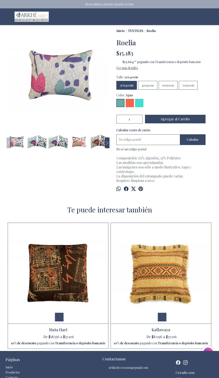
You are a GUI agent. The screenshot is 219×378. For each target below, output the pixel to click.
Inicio (9, 324)
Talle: (127, 77)
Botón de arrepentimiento (137, 371)
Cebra (186, 278)
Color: (124, 95)
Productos (13, 329)
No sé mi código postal (131, 149)
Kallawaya (83, 278)
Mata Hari (32, 278)
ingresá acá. (118, 371)
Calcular (193, 140)
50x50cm (168, 85)
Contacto (12, 334)
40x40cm (148, 85)
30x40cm (126, 85)
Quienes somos (15, 339)
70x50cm (188, 85)
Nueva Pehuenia (135, 278)
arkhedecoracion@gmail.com (125, 324)
